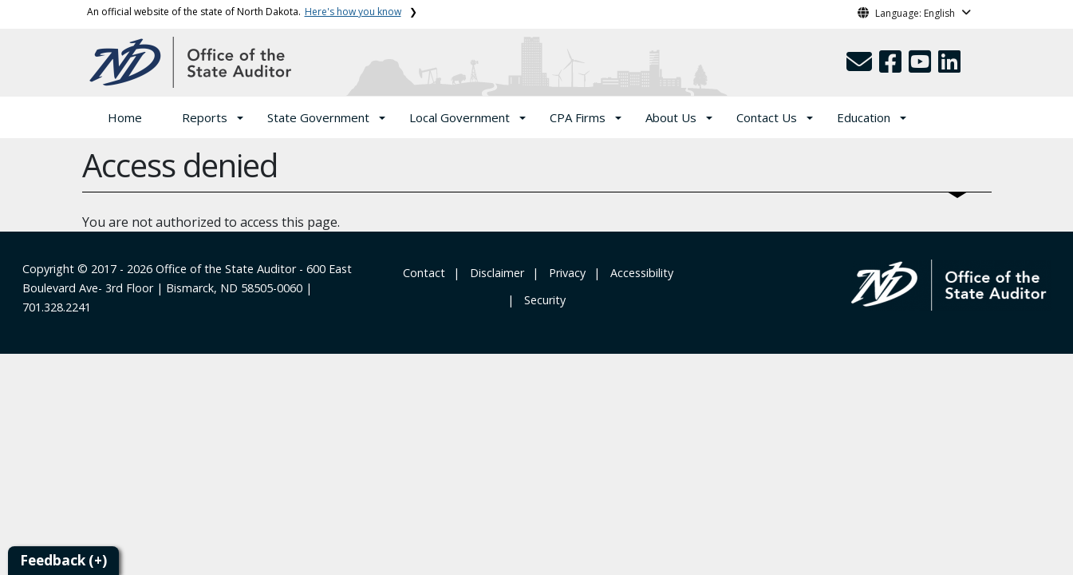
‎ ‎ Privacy (564, 272)
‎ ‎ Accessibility (638, 272)
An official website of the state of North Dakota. (244, 11)
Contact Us (766, 117)
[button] (860, 66)
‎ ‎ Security (542, 299)
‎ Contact (422, 272)
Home (125, 117)
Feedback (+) (63, 560)
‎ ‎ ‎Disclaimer (494, 272)
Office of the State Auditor (226, 268)
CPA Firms (578, 117)
